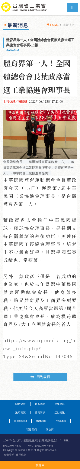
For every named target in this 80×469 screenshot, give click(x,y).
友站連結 (61, 421)
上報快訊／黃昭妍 (15, 101)
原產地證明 (20, 421)
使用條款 (21, 454)
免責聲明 (9, 454)
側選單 (40, 465)
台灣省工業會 (26, 7)
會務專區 (59, 404)
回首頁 (50, 429)
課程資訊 (40, 412)
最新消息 (40, 404)
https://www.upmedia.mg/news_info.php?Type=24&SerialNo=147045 (39, 348)
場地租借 (41, 421)
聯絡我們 (31, 429)
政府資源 (20, 412)
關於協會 (20, 404)
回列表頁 (40, 377)
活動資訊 (59, 412)
